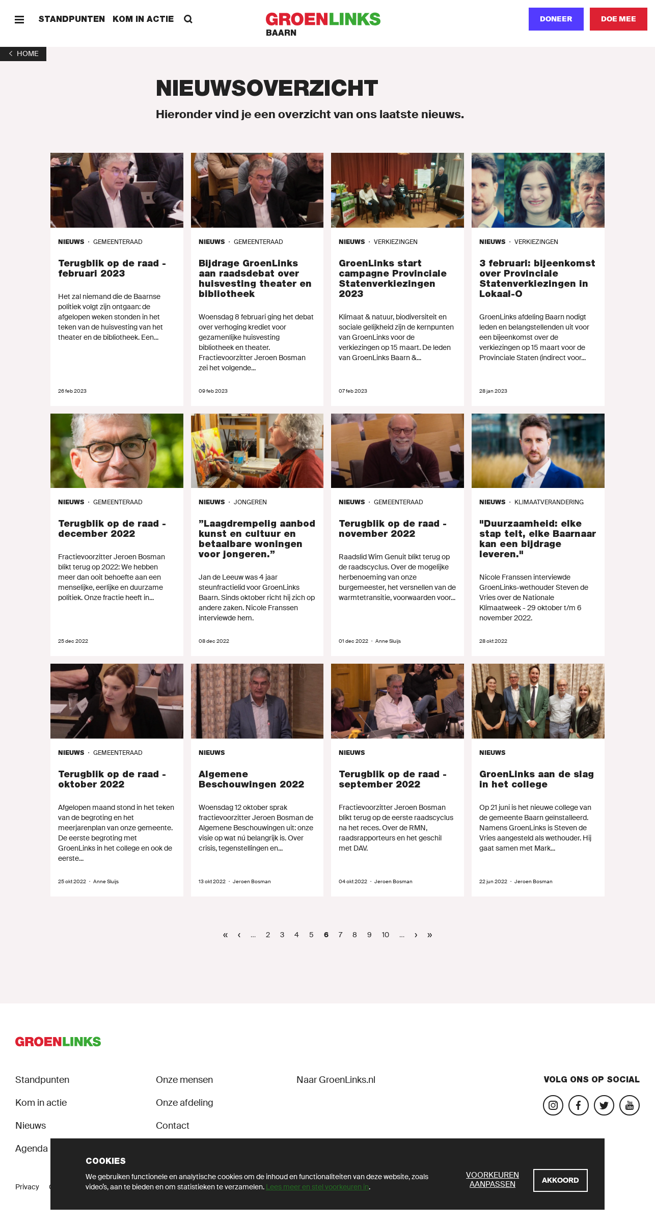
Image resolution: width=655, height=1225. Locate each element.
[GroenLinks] (328, 19)
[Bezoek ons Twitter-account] (604, 1105)
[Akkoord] (560, 1180)
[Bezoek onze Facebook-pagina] (578, 1105)
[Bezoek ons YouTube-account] (629, 1105)
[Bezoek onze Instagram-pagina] (553, 1105)
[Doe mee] (618, 19)
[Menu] (19, 19)
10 (388, 934)
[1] (23, 53)
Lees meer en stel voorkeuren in (317, 1186)
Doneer (556, 18)
